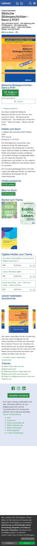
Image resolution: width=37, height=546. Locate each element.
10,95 (10, 93)
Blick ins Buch (9, 32)
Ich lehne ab (9, 543)
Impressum (11, 420)
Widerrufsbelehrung (15, 425)
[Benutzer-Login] (25, 4)
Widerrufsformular (14, 428)
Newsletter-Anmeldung (18, 395)
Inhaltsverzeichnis (10, 108)
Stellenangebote (13, 430)
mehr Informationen (28, 538)
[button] (30, 265)
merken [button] (20, 101)
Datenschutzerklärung (15, 423)
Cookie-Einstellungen (15, 433)
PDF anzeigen (8, 184)
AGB (9, 418)
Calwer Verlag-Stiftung (12, 414)
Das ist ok (27, 543)
